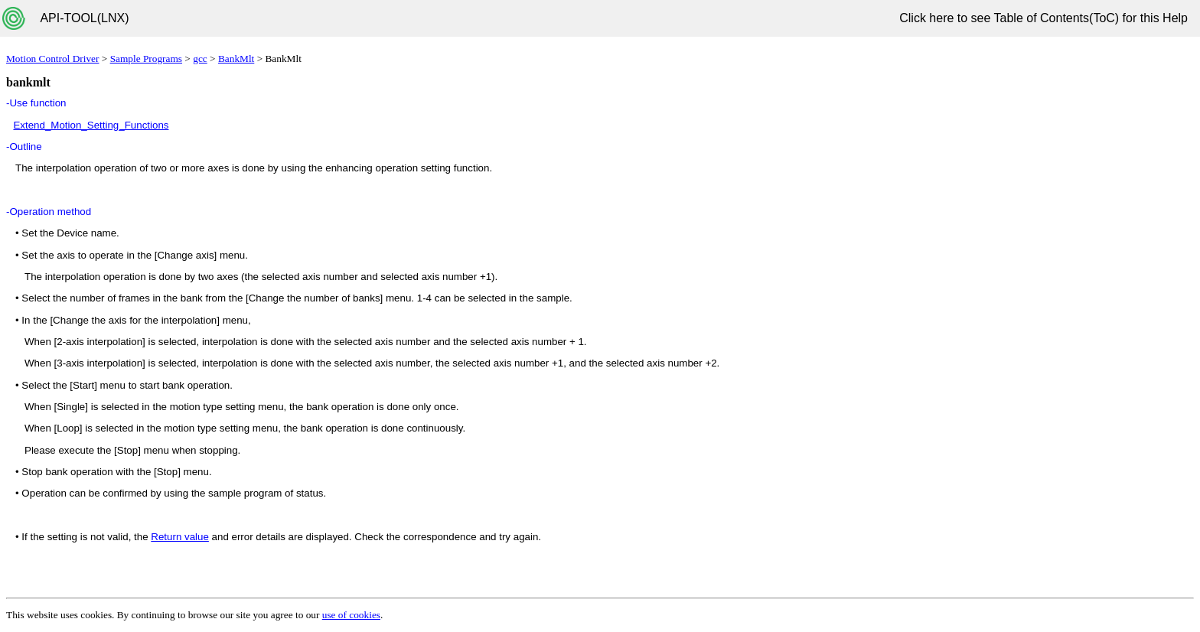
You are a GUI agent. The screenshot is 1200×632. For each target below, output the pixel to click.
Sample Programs (146, 58)
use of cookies (351, 615)
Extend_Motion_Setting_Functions (90, 125)
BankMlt (236, 58)
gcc (200, 58)
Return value (180, 536)
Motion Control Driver (52, 58)
